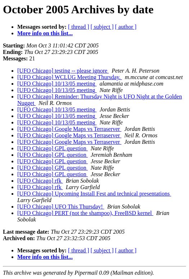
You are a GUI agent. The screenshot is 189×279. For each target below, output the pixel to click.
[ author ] (126, 27)
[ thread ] (78, 27)
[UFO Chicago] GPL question (52, 148)
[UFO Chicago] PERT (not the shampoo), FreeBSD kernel (85, 213)
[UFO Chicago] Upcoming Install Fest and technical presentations (94, 194)
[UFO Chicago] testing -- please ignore (63, 71)
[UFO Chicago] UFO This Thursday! (60, 206)
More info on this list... (45, 33)
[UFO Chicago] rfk (40, 181)
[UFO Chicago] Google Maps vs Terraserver (69, 129)
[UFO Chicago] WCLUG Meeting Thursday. (69, 77)
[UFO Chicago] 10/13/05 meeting (56, 84)
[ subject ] (102, 27)
